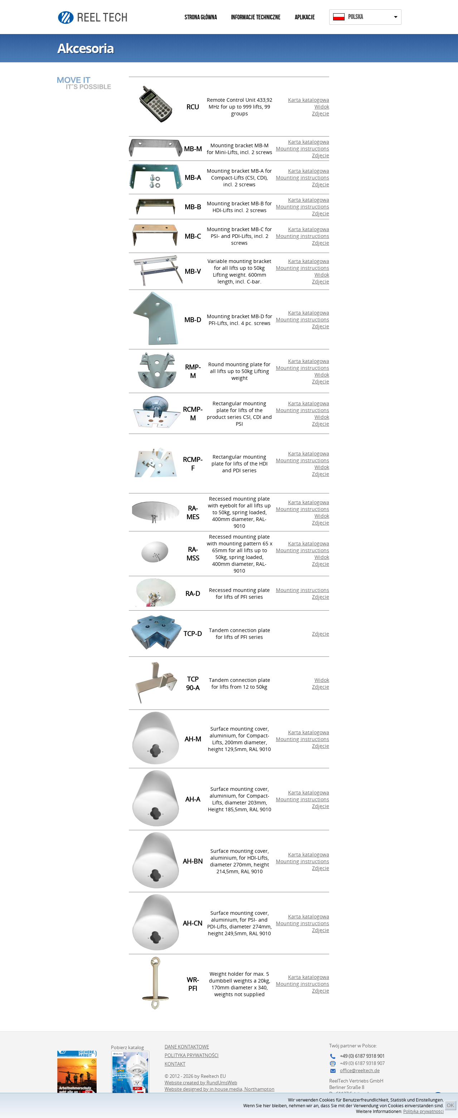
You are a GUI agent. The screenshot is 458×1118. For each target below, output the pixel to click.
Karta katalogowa (308, 99)
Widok (322, 106)
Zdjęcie (320, 113)
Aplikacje (305, 17)
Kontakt (175, 1064)
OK (450, 1105)
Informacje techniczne (256, 17)
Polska (355, 17)
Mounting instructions (302, 148)
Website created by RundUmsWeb (201, 1082)
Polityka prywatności (423, 1111)
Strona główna (201, 17)
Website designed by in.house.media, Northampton (219, 1089)
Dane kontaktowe (187, 1046)
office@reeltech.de (360, 1070)
